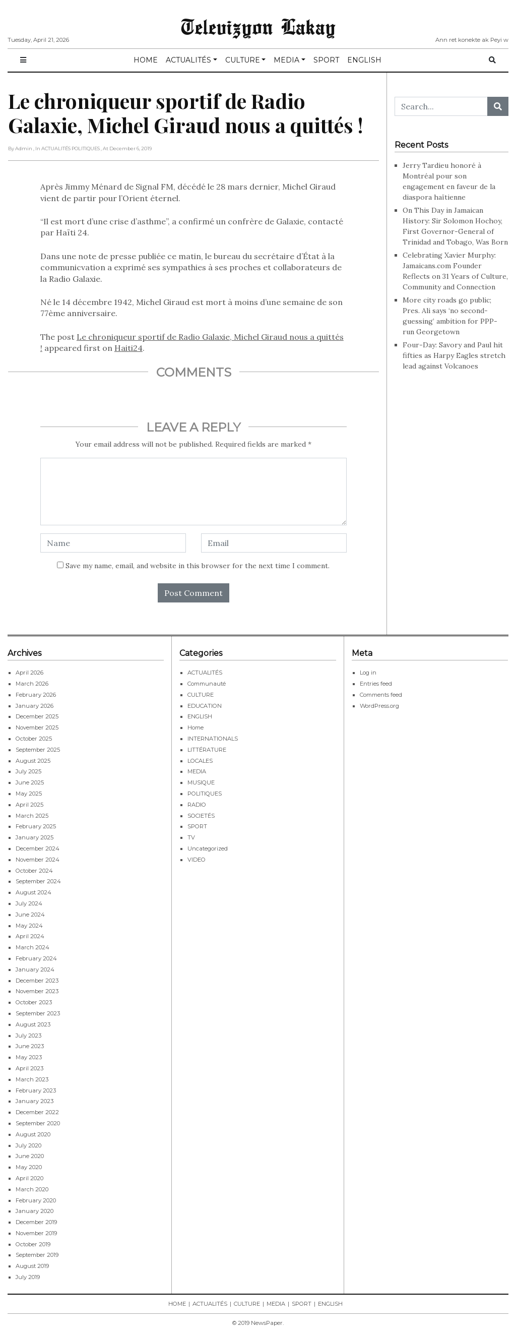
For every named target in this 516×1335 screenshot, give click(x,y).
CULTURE (242, 60)
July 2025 (28, 771)
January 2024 (35, 969)
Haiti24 (128, 348)
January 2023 (34, 1101)
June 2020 (30, 1156)
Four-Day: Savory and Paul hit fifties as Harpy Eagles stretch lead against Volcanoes (454, 355)
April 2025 (29, 804)
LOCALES (200, 760)
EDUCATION (204, 705)
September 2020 (38, 1123)
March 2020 (32, 1189)
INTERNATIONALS (212, 738)
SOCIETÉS (201, 815)
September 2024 (38, 881)
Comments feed (381, 694)
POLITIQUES (204, 793)
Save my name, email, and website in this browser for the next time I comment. (198, 565)
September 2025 (38, 749)
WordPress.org (379, 705)
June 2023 (30, 1046)
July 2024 (29, 903)
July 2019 (28, 1277)
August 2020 (33, 1134)
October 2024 (34, 870)
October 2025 (34, 738)
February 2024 (36, 958)
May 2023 (29, 1057)
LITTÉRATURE (206, 749)
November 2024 (37, 859)
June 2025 (30, 782)
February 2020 (36, 1200)
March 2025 (32, 815)
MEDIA (286, 60)
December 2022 (37, 1112)
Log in (368, 672)
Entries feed (376, 683)
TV (191, 837)
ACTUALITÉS (188, 60)
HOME (146, 60)
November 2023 (37, 991)
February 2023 (36, 1090)
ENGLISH (364, 60)
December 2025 (37, 716)
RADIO (196, 804)
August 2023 (33, 1024)
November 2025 (37, 727)
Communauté (206, 683)
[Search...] (441, 106)
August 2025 (33, 760)
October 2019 (33, 1244)
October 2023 (34, 1002)
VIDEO (196, 859)
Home (195, 727)
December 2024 (37, 848)
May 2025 (29, 793)
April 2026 (29, 672)
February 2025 (36, 826)
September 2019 (37, 1254)
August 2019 (32, 1265)
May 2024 (29, 925)
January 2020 (34, 1211)
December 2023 (37, 980)
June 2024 (30, 914)
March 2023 (32, 1079)
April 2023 (29, 1068)
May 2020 (29, 1167)
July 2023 (28, 1035)
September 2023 (38, 1013)
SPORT (326, 60)
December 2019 (36, 1222)
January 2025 (34, 837)
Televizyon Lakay (258, 26)
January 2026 (34, 705)
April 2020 (29, 1178)
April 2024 (30, 936)
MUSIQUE (201, 782)
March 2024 (32, 947)
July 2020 (28, 1145)
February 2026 (36, 694)
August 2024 (33, 892)
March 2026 (32, 683)
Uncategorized (207, 848)
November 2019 (36, 1233)
